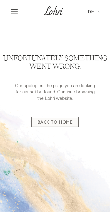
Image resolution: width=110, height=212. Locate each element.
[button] (94, 12)
